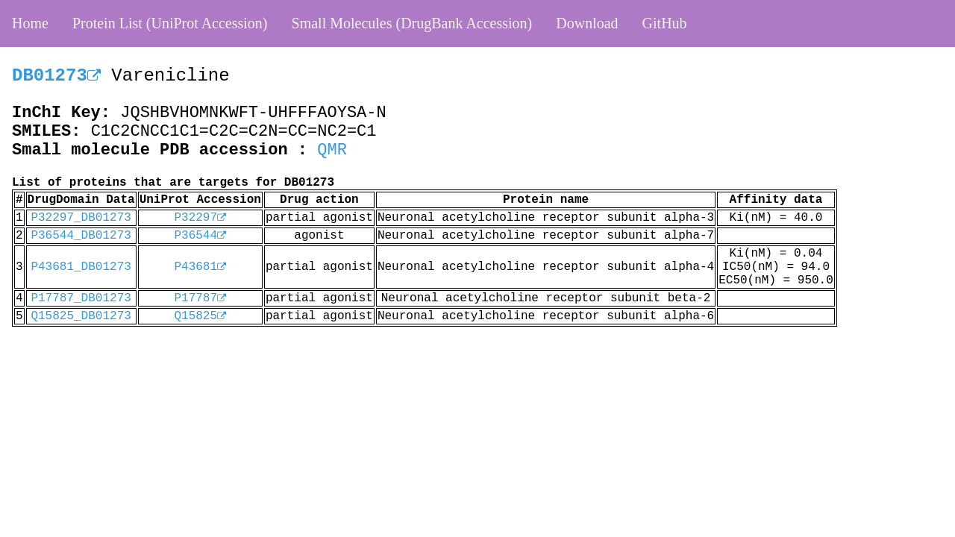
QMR (332, 150)
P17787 (200, 298)
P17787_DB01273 (81, 298)
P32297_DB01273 (81, 217)
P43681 (200, 267)
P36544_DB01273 (81, 235)
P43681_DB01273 (81, 267)
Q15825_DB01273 (81, 316)
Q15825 (200, 316)
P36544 (200, 235)
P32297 (200, 217)
